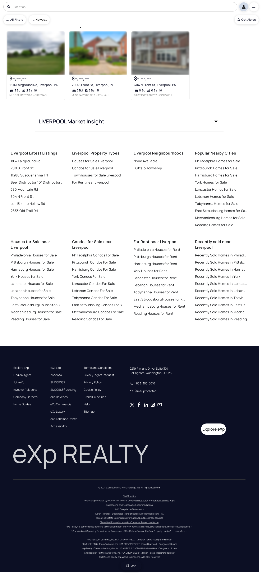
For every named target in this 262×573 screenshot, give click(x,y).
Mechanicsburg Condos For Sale (98, 312)
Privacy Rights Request (99, 375)
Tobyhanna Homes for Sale (216, 203)
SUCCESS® (57, 382)
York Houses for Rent (150, 271)
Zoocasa (56, 375)
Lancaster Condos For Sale (93, 283)
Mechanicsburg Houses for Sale (36, 312)
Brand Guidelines (95, 397)
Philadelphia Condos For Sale (95, 255)
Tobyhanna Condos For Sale (94, 297)
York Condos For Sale (89, 276)
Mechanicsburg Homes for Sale (220, 218)
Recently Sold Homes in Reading (221, 319)
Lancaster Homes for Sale (215, 189)
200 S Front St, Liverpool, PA (93, 85)
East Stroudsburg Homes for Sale (221, 210)
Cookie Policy (92, 389)
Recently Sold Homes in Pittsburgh (221, 262)
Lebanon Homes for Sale (214, 196)
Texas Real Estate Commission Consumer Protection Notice (129, 522)
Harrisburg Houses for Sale (32, 269)
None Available (145, 161)
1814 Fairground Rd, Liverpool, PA (33, 85)
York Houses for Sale (27, 276)
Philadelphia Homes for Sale (217, 161)
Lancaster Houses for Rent (155, 278)
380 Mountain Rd (24, 189)
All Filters (14, 20)
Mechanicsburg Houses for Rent (159, 306)
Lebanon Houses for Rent (154, 285)
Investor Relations (25, 389)
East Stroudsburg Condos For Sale (98, 305)
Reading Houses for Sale (30, 319)
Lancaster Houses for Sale (32, 283)
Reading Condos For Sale (92, 319)
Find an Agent (22, 375)
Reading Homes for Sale (214, 225)
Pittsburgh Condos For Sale (94, 262)
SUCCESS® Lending (63, 389)
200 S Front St (22, 168)
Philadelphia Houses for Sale (34, 255)
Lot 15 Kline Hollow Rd (28, 203)
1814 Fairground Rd (26, 161)
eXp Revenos (59, 397)
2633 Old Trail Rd (24, 210)
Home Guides (22, 404)
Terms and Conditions (98, 367)
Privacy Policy (93, 382)
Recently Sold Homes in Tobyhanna (221, 297)
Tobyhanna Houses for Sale (33, 297)
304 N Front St (22, 196)
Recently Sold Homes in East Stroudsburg (221, 305)
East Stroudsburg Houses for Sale (37, 305)
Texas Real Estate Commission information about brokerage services (129, 517)
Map (131, 566)
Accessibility (58, 426)
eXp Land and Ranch (63, 418)
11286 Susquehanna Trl (29, 175)
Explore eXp (21, 367)
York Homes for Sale (211, 182)
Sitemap (89, 411)
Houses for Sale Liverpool (92, 161)
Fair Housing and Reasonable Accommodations (129, 504)
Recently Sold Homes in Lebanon (221, 290)
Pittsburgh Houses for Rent (155, 256)
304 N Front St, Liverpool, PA (155, 85)
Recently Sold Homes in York (217, 276)
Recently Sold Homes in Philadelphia (221, 255)
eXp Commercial (61, 404)
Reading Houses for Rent (153, 313)
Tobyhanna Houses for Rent (156, 292)
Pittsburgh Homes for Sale (216, 168)
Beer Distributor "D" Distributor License (37, 182)
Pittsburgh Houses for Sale (32, 262)
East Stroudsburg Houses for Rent (160, 299)
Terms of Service (161, 500)
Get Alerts (247, 20)
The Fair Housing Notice (178, 526)
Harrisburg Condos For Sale (94, 269)
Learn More (179, 531)
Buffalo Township (148, 168)
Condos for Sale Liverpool (92, 168)
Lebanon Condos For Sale (92, 290)
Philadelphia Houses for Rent (157, 249)
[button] (129, 121)
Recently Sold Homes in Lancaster (221, 283)
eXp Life (55, 367)
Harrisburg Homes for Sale (216, 175)
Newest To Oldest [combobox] (41, 20)
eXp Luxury (57, 411)
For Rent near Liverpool (90, 182)
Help (86, 404)
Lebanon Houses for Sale (31, 290)
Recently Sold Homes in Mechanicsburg (221, 312)
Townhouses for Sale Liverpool (96, 175)
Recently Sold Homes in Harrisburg (221, 269)
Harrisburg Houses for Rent (155, 263)
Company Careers (25, 397)
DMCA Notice (129, 496)
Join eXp (18, 382)
